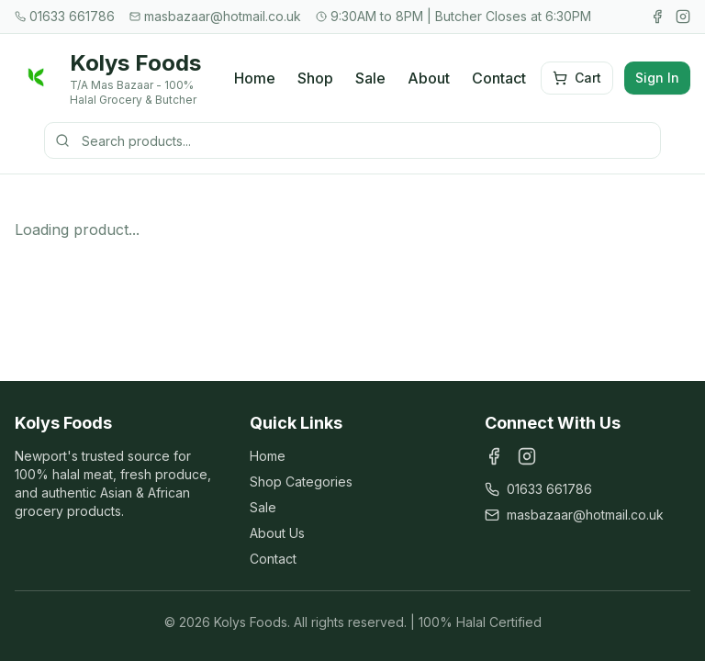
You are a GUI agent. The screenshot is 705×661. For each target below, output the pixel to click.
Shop (315, 78)
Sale (370, 78)
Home (254, 78)
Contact (499, 78)
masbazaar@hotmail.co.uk (574, 514)
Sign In (657, 77)
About (429, 78)
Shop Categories (301, 481)
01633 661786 (538, 489)
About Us (277, 533)
